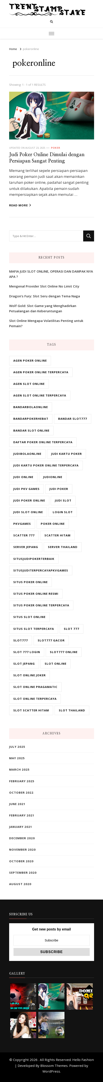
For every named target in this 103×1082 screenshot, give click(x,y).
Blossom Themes (54, 1065)
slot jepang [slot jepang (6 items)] (24, 664)
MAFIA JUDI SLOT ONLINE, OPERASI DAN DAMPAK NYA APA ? (51, 274)
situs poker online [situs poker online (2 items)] (30, 582)
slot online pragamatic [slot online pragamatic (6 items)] (35, 687)
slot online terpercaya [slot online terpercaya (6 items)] (35, 699)
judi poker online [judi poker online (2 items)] (29, 500)
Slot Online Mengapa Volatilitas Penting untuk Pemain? (46, 323)
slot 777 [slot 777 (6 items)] (71, 629)
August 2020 (20, 884)
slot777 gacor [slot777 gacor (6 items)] (51, 640)
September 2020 (23, 873)
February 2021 (21, 815)
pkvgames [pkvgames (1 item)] (22, 524)
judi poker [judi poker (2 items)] (58, 489)
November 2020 (22, 850)
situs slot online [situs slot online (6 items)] (29, 617)
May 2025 (17, 758)
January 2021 (20, 827)
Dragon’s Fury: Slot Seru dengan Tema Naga (44, 296)
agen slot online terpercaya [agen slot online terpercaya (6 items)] (39, 395)
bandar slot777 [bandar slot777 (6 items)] (72, 419)
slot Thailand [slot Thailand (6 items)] (72, 710)
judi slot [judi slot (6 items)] (63, 500)
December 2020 (22, 838)
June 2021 (17, 804)
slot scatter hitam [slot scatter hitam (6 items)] (31, 710)
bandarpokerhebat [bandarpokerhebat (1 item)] (30, 419)
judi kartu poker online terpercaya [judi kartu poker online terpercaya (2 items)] (46, 465)
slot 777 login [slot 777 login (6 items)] (26, 652)
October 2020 (21, 861)
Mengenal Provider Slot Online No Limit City (44, 286)
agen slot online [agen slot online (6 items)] (29, 384)
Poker (55, 147)
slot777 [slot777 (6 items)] (20, 640)
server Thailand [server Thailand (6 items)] (63, 547)
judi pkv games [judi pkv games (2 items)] (26, 489)
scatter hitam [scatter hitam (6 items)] (57, 535)
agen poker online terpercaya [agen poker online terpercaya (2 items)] (40, 372)
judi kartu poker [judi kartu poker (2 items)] (66, 454)
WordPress (51, 1071)
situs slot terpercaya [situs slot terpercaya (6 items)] (33, 629)
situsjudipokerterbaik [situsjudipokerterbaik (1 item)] (33, 559)
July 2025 (17, 747)
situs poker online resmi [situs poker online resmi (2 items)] (35, 594)
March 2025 (19, 769)
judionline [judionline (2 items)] (52, 477)
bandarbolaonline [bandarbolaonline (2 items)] (30, 407)
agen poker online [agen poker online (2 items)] (30, 360)
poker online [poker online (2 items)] (53, 524)
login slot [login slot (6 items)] (63, 512)
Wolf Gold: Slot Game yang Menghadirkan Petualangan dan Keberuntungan (42, 308)
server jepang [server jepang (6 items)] (25, 547)
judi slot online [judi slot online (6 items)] (28, 512)
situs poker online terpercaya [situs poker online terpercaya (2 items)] (41, 605)
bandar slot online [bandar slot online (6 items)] (31, 430)
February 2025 (21, 781)
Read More (20, 205)
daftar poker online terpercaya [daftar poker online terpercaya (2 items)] (43, 442)
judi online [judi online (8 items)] (23, 477)
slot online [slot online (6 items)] (55, 664)
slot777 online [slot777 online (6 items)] (64, 652)
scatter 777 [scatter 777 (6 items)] (24, 535)
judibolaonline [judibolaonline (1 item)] (27, 454)
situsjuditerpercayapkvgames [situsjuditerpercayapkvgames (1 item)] (40, 570)
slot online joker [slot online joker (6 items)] (29, 675)
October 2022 (21, 793)
